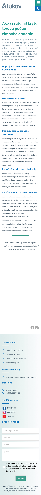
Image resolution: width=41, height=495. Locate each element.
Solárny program (12, 363)
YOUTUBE (11, 416)
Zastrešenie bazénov (14, 350)
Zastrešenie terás (13, 354)
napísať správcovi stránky (19, 489)
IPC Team (10, 377)
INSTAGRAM (12, 412)
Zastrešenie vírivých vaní (16, 358)
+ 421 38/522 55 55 (12, 393)
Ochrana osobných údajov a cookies (20, 490)
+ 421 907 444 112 (11, 390)
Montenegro (20, 377)
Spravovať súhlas (29, 491)
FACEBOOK (11, 408)
